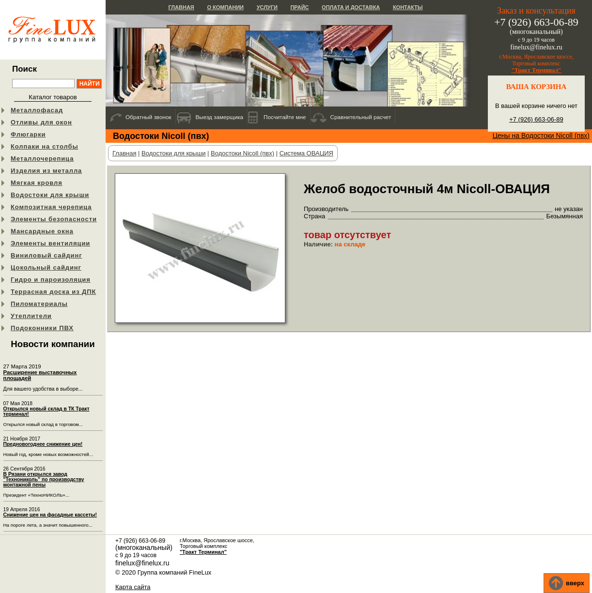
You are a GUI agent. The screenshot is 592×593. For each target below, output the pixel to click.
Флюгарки (28, 134)
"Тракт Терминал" (536, 70)
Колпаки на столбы (44, 146)
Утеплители (31, 315)
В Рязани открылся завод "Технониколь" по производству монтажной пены (43, 479)
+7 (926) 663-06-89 (536, 119)
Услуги (267, 7)
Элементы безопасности (54, 219)
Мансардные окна (42, 231)
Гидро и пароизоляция (51, 279)
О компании (225, 7)
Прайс (299, 7)
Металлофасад (37, 110)
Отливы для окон (41, 122)
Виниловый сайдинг (46, 255)
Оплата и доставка (351, 7)
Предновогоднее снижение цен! (43, 444)
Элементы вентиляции (50, 243)
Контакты (408, 7)
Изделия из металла (46, 170)
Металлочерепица (42, 158)
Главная (181, 7)
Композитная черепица (51, 207)
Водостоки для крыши (50, 194)
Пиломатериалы (39, 303)
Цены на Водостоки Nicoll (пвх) (541, 135)
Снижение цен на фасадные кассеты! (50, 514)
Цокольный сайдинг (46, 267)
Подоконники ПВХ (42, 328)
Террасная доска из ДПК (53, 291)
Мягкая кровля (36, 182)
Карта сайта (132, 587)
